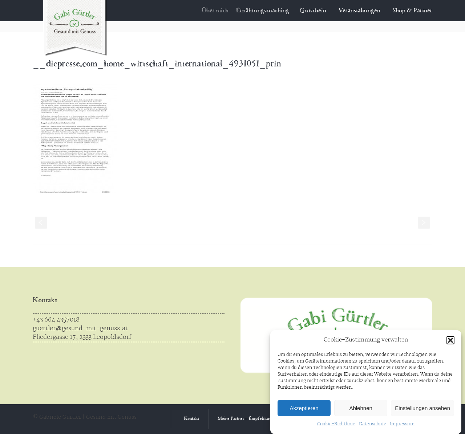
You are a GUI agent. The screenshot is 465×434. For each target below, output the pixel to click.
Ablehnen (360, 408)
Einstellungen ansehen (422, 408)
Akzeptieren (304, 408)
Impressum (402, 424)
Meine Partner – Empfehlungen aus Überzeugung (264, 419)
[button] (450, 340)
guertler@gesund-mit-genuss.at (80, 328)
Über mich (218, 11)
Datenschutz (372, 424)
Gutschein (313, 11)
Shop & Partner (412, 11)
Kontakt (45, 300)
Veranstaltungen (359, 11)
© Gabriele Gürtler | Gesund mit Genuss (85, 417)
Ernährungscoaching (265, 11)
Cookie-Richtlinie (336, 424)
